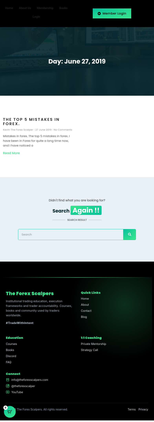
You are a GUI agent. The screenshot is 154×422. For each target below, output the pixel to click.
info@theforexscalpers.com (30, 381)
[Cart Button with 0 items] (10, 412)
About (85, 305)
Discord (11, 356)
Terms (132, 411)
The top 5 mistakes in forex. (31, 121)
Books (63, 8)
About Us (25, 8)
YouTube (17, 393)
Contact (86, 311)
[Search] (129, 234)
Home (9, 8)
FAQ (9, 363)
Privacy (143, 411)
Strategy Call (90, 350)
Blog (84, 318)
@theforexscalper (23, 387)
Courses (11, 344)
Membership (45, 8)
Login (36, 17)
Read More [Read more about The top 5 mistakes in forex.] (11, 153)
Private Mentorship (94, 344)
